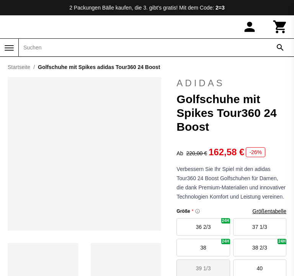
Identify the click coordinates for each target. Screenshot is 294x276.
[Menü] (9, 48)
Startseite (19, 67)
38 (215, 245)
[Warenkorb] (280, 26)
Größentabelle (269, 211)
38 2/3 (269, 245)
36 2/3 (213, 224)
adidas (231, 83)
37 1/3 (259, 227)
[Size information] (197, 211)
